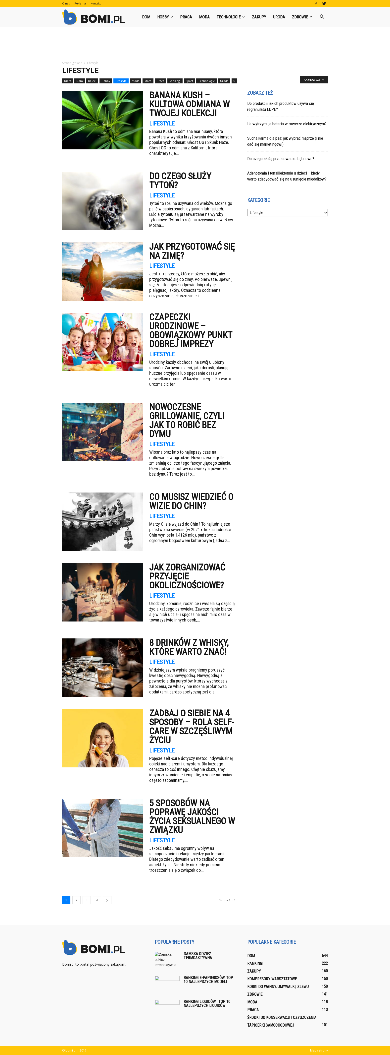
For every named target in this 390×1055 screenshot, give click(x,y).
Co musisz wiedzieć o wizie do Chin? (191, 501)
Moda (204, 16)
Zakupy (259, 16)
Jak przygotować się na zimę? (192, 251)
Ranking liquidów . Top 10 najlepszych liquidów (207, 1003)
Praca (186, 16)
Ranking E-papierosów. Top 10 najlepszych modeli (208, 979)
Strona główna (72, 63)
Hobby (165, 16)
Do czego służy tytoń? (180, 180)
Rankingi (175, 81)
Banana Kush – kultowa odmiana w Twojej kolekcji (189, 104)
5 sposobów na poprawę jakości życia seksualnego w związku (192, 816)
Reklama (80, 3)
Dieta (67, 81)
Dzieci (92, 81)
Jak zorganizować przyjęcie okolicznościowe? (187, 576)
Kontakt (96, 3)
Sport (189, 81)
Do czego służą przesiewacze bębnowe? (280, 158)
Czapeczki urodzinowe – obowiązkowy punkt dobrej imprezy (190, 330)
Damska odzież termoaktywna (198, 955)
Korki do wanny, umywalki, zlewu (278, 986)
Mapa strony (319, 1050)
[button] (322, 17)
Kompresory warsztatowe (272, 979)
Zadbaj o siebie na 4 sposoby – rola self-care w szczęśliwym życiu (191, 726)
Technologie (231, 16)
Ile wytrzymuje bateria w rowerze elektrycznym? (287, 123)
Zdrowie (302, 16)
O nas (66, 3)
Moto (148, 81)
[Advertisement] (195, 44)
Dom (146, 16)
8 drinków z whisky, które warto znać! (189, 647)
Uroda (279, 16)
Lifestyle (121, 81)
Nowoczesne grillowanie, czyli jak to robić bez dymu (186, 420)
